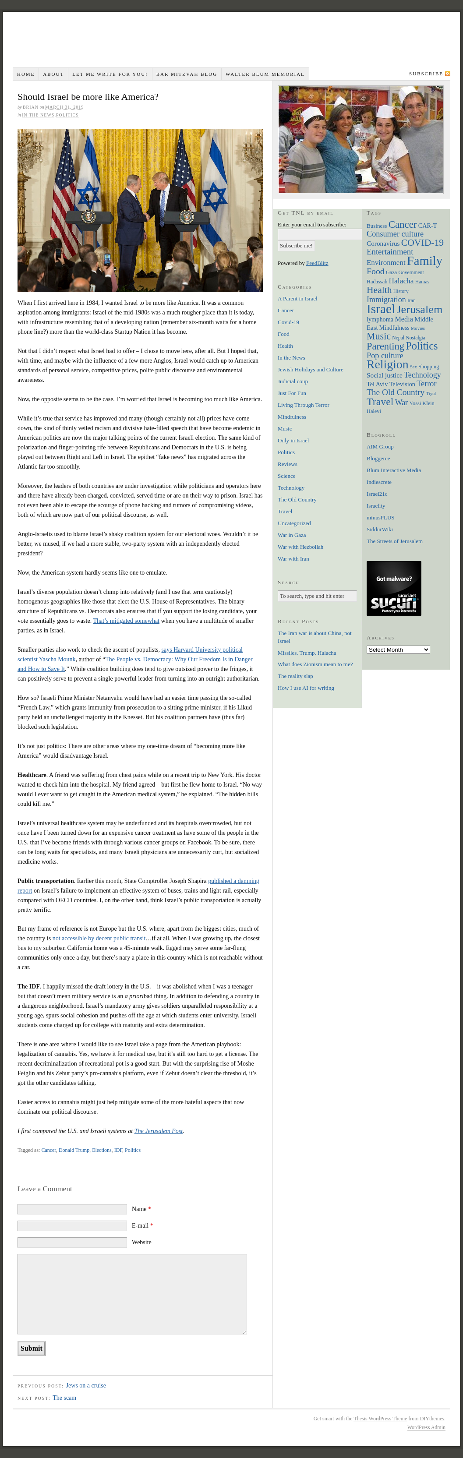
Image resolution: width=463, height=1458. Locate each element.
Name (141, 1209)
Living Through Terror (303, 405)
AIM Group (380, 446)
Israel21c (377, 494)
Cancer (48, 1150)
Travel (285, 511)
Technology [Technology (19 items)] (422, 375)
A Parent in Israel (298, 298)
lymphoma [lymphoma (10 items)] (380, 319)
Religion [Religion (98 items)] (388, 364)
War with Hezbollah (300, 547)
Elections (102, 1150)
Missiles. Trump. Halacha (307, 653)
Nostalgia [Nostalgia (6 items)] (415, 338)
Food (284, 334)
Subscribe (426, 73)
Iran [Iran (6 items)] (411, 301)
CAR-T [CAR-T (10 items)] (427, 225)
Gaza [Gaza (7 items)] (391, 272)
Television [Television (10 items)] (402, 384)
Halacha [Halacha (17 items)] (401, 280)
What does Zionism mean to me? (315, 664)
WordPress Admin (426, 1427)
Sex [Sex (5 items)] (413, 366)
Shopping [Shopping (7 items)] (428, 367)
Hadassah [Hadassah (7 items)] (377, 282)
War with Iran (293, 558)
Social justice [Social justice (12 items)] (385, 375)
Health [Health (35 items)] (379, 290)
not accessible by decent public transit (99, 938)
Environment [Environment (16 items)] (386, 262)
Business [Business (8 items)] (377, 225)
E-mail (142, 1225)
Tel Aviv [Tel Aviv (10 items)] (377, 384)
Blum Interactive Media (394, 470)
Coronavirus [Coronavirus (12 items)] (383, 243)
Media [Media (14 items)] (404, 319)
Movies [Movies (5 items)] (418, 328)
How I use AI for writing (306, 688)
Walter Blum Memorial (265, 74)
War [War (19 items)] (401, 402)
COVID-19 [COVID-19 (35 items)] (422, 242)
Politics (67, 115)
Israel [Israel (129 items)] (381, 309)
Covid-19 (288, 322)
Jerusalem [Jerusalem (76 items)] (419, 309)
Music (285, 428)
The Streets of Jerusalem (395, 541)
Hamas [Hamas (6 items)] (422, 282)
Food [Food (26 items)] (376, 271)
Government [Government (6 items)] (411, 272)
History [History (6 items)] (401, 291)
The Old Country (297, 499)
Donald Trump (74, 1150)
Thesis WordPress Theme (380, 1419)
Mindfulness (292, 416)
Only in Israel (293, 440)
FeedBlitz (317, 263)
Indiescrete (379, 482)
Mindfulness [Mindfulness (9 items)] (394, 328)
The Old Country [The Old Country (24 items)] (395, 392)
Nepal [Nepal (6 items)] (398, 338)
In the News (38, 115)
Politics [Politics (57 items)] (422, 346)
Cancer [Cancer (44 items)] (403, 224)
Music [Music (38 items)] (379, 336)
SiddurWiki (380, 529)
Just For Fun (292, 393)
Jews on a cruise (86, 1385)
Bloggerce (378, 458)
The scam (64, 1397)
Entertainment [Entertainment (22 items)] (390, 251)
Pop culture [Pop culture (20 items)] (385, 355)
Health (285, 345)
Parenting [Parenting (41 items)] (385, 346)
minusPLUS (381, 517)
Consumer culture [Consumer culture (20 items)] (395, 233)
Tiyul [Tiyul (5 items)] (431, 393)
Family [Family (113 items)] (424, 261)
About (53, 74)
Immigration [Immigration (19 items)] (386, 299)
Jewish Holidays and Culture (310, 369)
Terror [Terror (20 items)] (426, 383)
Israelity (376, 505)
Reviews (287, 464)
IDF (118, 1150)
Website (142, 1242)
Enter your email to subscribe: (312, 224)
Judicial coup (293, 381)
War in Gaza (292, 535)
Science (286, 476)
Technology (291, 487)
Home (26, 74)
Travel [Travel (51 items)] (380, 401)
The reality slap (295, 676)
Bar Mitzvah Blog (186, 74)
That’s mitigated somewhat (126, 621)
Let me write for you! (110, 74)
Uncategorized (294, 523)
